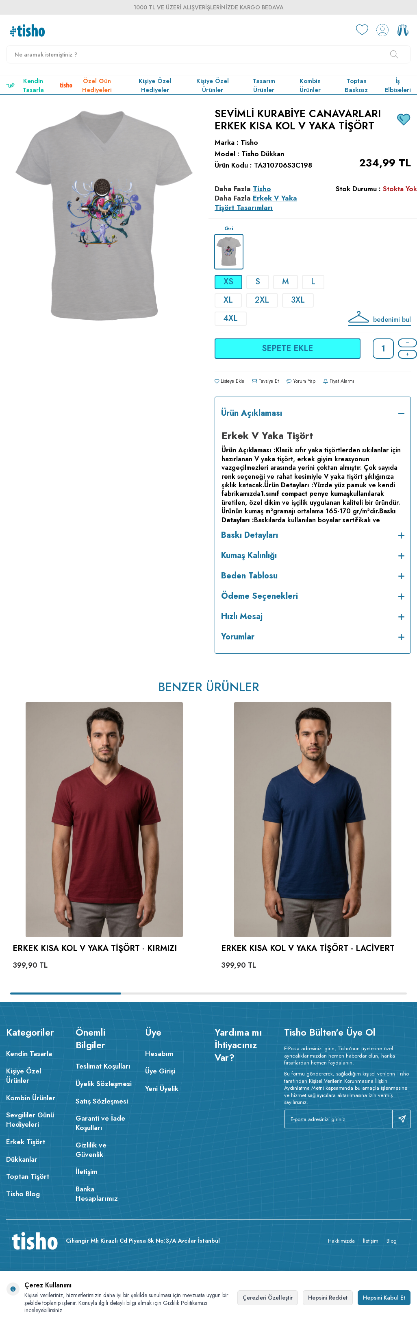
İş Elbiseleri (398, 85)
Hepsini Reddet (328, 1297)
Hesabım (159, 1053)
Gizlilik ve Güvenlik (91, 1149)
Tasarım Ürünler (263, 85)
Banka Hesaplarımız (97, 1193)
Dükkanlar (21, 1159)
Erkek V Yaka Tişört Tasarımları (256, 202)
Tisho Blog (23, 1194)
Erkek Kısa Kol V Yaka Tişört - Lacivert (308, 948)
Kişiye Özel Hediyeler (155, 85)
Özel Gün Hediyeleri (86, 85)
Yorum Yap (301, 381)
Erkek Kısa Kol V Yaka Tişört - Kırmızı (95, 948)
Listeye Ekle (229, 381)
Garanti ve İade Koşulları (100, 1122)
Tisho (249, 142)
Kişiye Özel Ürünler (212, 85)
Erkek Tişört (25, 1142)
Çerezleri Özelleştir (268, 1297)
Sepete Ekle (287, 348)
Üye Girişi (160, 1071)
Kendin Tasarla (25, 85)
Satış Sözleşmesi (102, 1101)
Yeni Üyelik (161, 1088)
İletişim (87, 1171)
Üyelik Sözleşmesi (104, 1083)
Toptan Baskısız (356, 85)
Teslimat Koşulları (103, 1066)
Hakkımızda (341, 1240)
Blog (392, 1240)
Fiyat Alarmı (338, 381)
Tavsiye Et (265, 381)
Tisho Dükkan (262, 154)
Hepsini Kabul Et (384, 1297)
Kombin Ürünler (310, 85)
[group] (104, 253)
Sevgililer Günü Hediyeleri (30, 1119)
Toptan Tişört (27, 1176)
